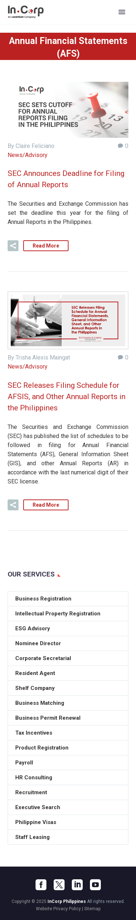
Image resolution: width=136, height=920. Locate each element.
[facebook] (41, 884)
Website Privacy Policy (58, 908)
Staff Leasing (32, 837)
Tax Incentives (33, 733)
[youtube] (95, 884)
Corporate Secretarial (43, 658)
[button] (13, 245)
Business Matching (39, 703)
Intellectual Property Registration (57, 613)
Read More (46, 246)
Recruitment (31, 792)
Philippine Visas (35, 822)
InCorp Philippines (67, 901)
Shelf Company (35, 688)
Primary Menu (122, 12)
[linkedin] (77, 884)
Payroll (24, 762)
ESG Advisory (32, 628)
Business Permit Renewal (48, 718)
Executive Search (37, 807)
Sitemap (92, 908)
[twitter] (59, 884)
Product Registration (42, 747)
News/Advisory (28, 155)
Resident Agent (35, 673)
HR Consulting (33, 777)
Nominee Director (38, 643)
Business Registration (43, 598)
